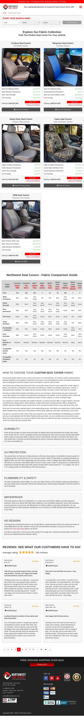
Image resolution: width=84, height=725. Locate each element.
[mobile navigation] (80, 7)
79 (41, 649)
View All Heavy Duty (21, 185)
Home (4, 13)
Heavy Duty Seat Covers (21, 119)
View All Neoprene (63, 109)
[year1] (11, 22)
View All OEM (21, 261)
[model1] (51, 22)
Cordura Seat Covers (21, 43)
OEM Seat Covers (21, 195)
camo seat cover (18, 529)
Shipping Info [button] (42, 664)
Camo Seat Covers (63, 119)
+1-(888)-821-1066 (8, 688)
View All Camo (63, 185)
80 (45, 649)
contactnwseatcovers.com (11, 696)
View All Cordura (21, 109)
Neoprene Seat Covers (63, 43)
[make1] (31, 22)
